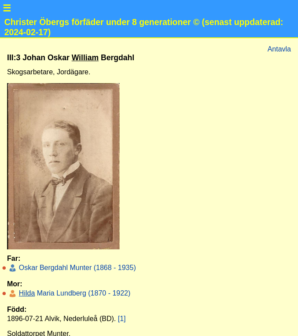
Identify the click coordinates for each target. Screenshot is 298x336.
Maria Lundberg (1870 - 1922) (73, 293)
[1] (122, 318)
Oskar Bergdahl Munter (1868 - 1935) (76, 267)
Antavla (279, 49)
